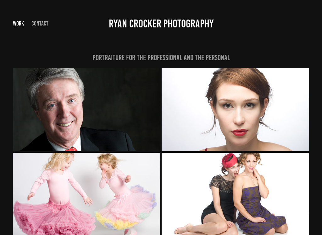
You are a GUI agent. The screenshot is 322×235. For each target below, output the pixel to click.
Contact (39, 23)
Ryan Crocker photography (161, 24)
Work (18, 23)
